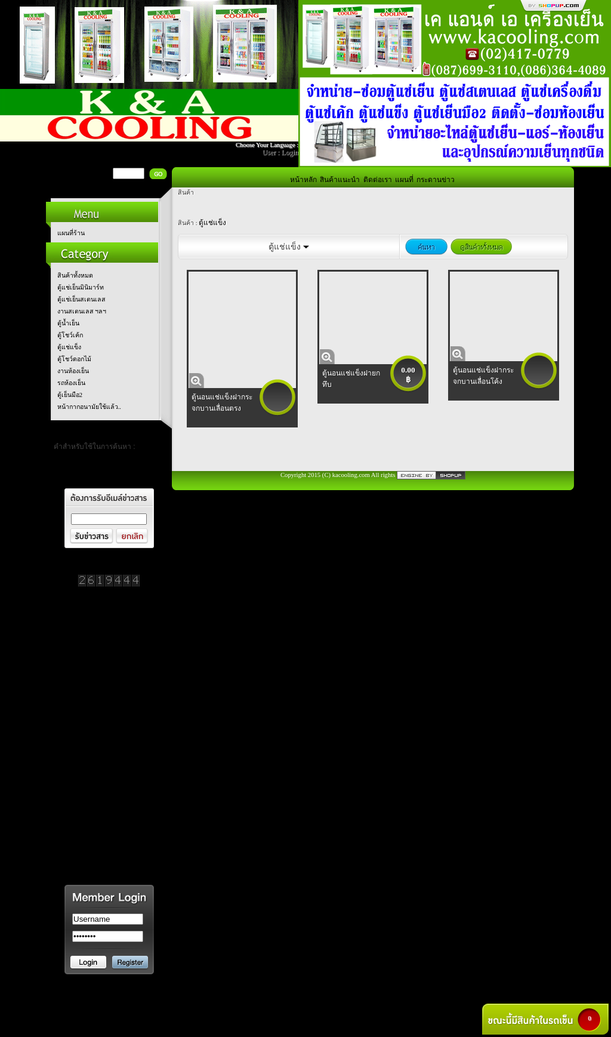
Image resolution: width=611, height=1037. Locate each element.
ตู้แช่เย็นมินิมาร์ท (80, 287)
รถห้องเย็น (71, 383)
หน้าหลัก (303, 180)
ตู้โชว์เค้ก (70, 335)
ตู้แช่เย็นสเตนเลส (81, 299)
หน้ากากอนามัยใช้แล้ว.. (89, 407)
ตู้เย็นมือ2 (69, 395)
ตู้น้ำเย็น (68, 323)
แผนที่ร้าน (71, 233)
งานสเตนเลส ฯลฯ (82, 311)
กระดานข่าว (435, 180)
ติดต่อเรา (377, 180)
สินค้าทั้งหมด (75, 275)
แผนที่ (404, 180)
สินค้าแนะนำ (340, 180)
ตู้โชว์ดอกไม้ (74, 359)
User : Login (280, 152)
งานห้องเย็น (73, 371)
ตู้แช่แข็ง (69, 347)
